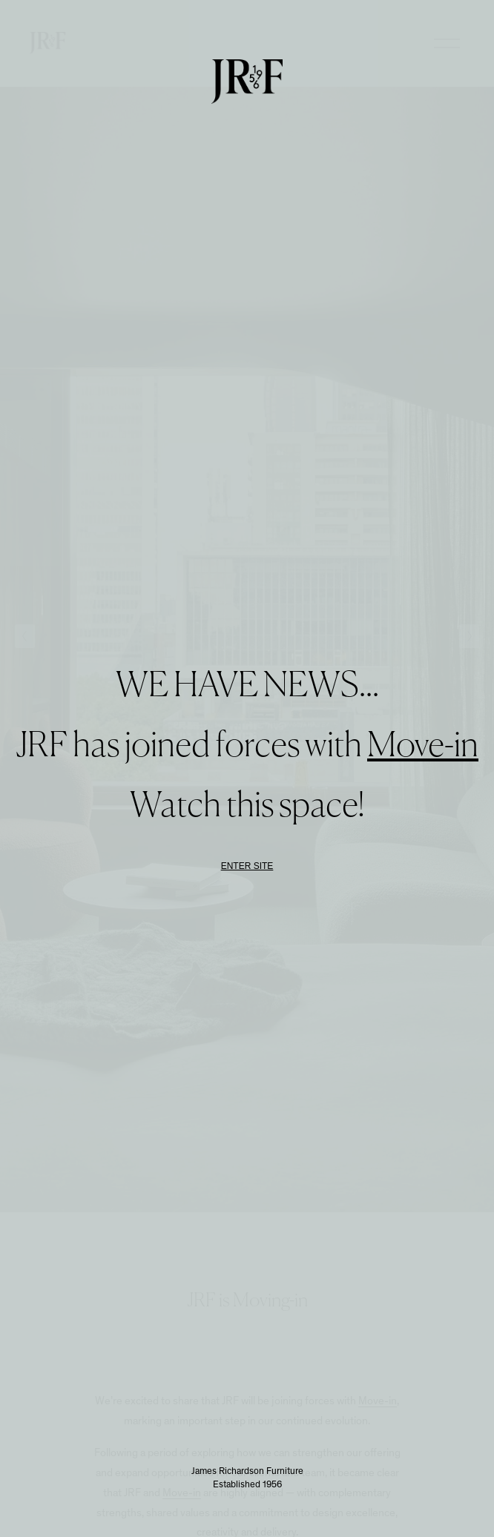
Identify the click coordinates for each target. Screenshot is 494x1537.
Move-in (422, 747)
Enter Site (247, 866)
